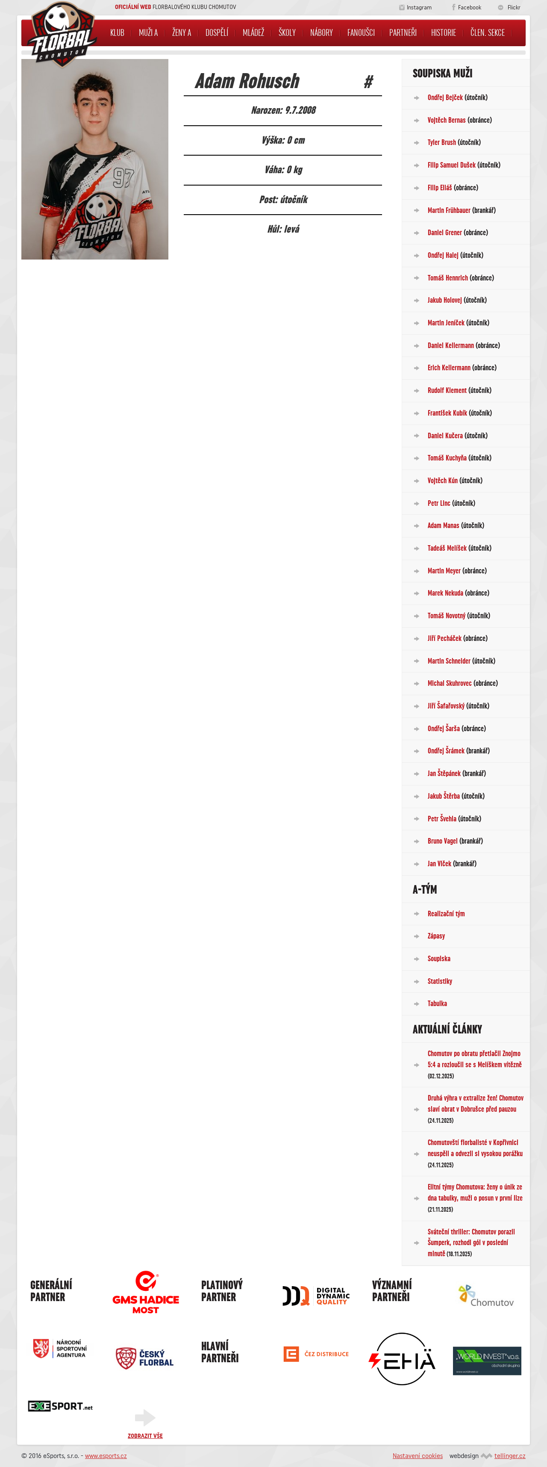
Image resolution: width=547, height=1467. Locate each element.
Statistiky (440, 981)
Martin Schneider (461, 661)
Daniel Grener (458, 232)
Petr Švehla (454, 819)
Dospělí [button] (217, 33)
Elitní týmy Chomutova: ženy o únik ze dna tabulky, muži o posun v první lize (475, 1198)
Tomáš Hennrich (461, 278)
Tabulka (437, 1003)
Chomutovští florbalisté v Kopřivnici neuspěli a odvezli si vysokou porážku (475, 1153)
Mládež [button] (253, 33)
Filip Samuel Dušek (464, 165)
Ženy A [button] (181, 33)
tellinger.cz (510, 1455)
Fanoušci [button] (361, 33)
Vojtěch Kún (455, 480)
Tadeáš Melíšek (459, 548)
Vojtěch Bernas (460, 120)
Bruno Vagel (455, 841)
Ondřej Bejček (458, 97)
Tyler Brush (454, 142)
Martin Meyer (457, 571)
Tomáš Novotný (459, 616)
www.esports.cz (106, 1455)
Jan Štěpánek (457, 773)
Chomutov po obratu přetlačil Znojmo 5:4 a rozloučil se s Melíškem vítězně (475, 1064)
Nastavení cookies (418, 1455)
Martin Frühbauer (462, 210)
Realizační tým (446, 914)
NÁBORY (321, 33)
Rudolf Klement (459, 390)
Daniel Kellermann (464, 345)
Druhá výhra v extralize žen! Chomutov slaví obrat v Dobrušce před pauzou (475, 1109)
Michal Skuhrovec (463, 683)
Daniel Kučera (458, 436)
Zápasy (436, 936)
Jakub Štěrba (456, 796)
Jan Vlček (452, 864)
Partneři (403, 33)
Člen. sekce (488, 33)
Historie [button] (443, 33)
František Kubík (460, 413)
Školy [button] (287, 33)
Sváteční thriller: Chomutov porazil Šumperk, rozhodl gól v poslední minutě (471, 1242)
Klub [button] (117, 33)
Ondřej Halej (455, 255)
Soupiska (439, 958)
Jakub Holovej (457, 300)
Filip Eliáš (453, 188)
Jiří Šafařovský (458, 706)
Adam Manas (456, 525)
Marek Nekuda (458, 593)
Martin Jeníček (458, 323)
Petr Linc (451, 503)
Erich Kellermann (462, 368)
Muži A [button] (148, 33)
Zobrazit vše (145, 1436)
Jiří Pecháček (458, 638)
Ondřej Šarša (457, 728)
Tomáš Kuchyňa (459, 458)
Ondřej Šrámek (459, 751)
